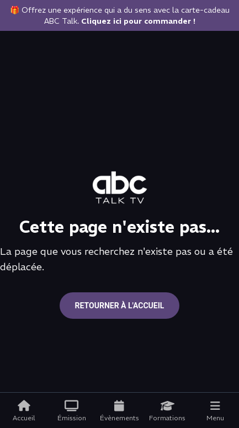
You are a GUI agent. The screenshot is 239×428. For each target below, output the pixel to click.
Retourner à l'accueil (119, 305)
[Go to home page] (119, 187)
